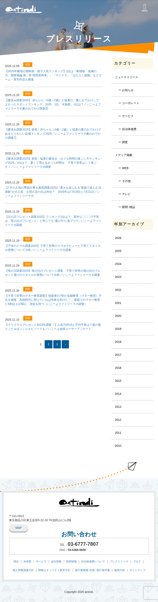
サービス (128, 116)
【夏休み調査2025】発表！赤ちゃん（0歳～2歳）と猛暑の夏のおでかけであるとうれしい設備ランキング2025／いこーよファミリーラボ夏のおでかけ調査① (53, 133)
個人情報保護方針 (23, 569)
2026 (118, 238)
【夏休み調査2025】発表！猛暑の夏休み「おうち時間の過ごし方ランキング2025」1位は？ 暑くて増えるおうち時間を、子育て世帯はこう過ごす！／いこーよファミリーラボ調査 (53, 162)
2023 (118, 277)
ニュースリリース (126, 77)
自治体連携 (129, 129)
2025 (118, 251)
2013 (118, 406)
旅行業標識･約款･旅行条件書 (92, 569)
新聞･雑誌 (128, 207)
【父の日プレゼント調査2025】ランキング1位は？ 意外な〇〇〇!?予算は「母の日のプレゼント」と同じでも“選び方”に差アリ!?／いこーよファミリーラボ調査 (53, 221)
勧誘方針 (119, 569)
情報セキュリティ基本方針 (54, 569)
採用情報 (71, 561)
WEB (125, 168)
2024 (118, 264)
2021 (118, 303)
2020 (118, 315)
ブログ (137, 561)
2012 (118, 419)
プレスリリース (119, 561)
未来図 (27, 561)
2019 (118, 328)
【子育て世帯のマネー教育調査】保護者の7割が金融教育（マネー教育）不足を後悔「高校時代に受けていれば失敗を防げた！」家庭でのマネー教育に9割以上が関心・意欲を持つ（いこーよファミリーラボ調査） (53, 300)
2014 (118, 393)
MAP (18, 527)
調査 (125, 142)
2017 (118, 354)
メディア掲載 (123, 155)
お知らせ (128, 90)
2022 (118, 290)
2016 (118, 367)
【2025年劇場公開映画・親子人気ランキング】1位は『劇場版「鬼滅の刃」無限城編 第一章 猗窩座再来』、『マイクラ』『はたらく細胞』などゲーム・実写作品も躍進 (53, 75)
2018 (118, 341)
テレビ (126, 194)
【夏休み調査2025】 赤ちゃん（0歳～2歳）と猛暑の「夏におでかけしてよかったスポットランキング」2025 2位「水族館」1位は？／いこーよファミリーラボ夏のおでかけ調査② (53, 104)
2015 (118, 380)
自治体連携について (93, 561)
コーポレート (130, 103)
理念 (16, 561)
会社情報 (56, 561)
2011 (118, 432)
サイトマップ (137, 569)
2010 (118, 445)
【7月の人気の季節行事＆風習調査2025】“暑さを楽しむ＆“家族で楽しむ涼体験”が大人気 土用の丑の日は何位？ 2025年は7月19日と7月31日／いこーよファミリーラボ (53, 192)
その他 (126, 181)
